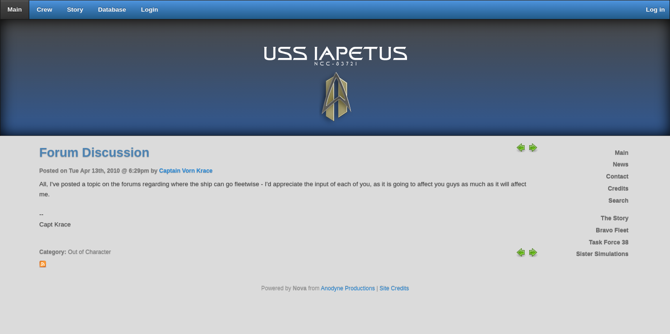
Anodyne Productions (348, 288)
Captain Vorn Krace (185, 170)
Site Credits (394, 288)
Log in (655, 9)
